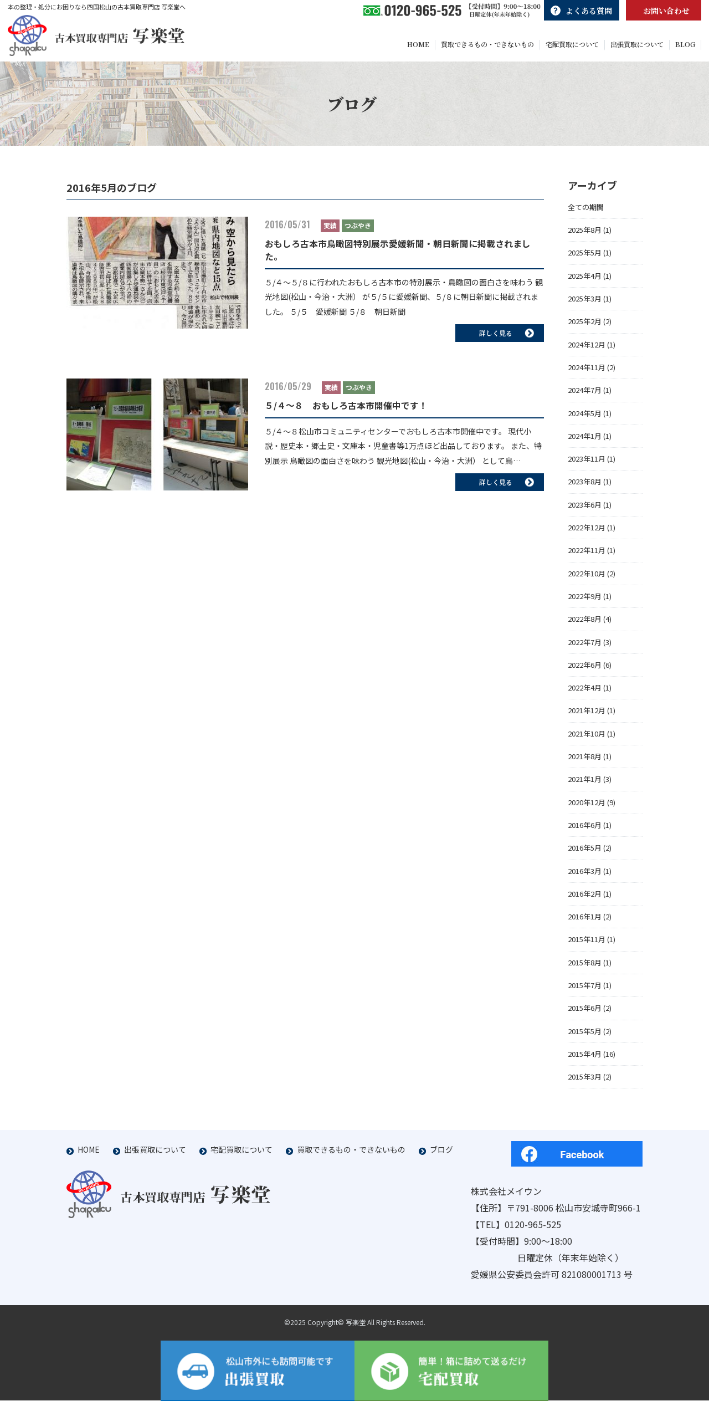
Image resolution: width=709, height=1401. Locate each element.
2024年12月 (586, 348)
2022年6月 (585, 668)
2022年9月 (585, 600)
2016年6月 (585, 829)
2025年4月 (585, 279)
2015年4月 (585, 1057)
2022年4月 (585, 692)
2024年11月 (586, 371)
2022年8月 (585, 623)
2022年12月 (586, 531)
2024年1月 (585, 439)
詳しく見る (507, 336)
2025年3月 (585, 303)
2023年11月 (586, 463)
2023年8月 (585, 485)
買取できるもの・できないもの (351, 1149)
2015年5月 (585, 1035)
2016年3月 (585, 875)
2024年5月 (585, 417)
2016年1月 (585, 921)
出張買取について (155, 1149)
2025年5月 (585, 257)
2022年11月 (586, 554)
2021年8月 (585, 760)
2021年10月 (586, 737)
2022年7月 (585, 646)
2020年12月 (586, 806)
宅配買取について (241, 1149)
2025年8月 (585, 234)
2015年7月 (585, 989)
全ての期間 (586, 211)
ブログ (441, 1149)
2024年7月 (585, 394)
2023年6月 (585, 508)
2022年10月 (586, 577)
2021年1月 (585, 783)
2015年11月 (586, 943)
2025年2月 (585, 325)
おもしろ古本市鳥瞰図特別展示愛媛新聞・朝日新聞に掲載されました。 (398, 254)
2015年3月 (585, 1081)
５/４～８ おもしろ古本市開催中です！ (346, 409)
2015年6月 (585, 1012)
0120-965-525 (533, 1224)
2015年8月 (585, 966)
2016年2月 (585, 897)
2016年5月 (585, 852)
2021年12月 (586, 714)
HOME (89, 1149)
